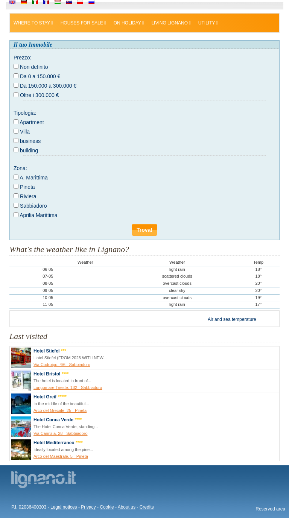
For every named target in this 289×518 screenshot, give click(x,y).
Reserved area (270, 509)
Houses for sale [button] (83, 23)
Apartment (32, 122)
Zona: (20, 168)
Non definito (34, 67)
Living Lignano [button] (170, 23)
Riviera (28, 196)
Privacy (88, 507)
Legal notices (63, 507)
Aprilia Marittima (38, 215)
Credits (147, 507)
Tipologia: (25, 113)
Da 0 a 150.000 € (40, 76)
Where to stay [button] (33, 23)
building (29, 150)
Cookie (107, 507)
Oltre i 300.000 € (39, 95)
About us (126, 507)
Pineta (27, 187)
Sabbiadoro (33, 206)
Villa (25, 132)
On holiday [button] (129, 23)
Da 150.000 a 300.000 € (48, 86)
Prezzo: (22, 58)
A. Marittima (34, 178)
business (30, 141)
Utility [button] (208, 23)
